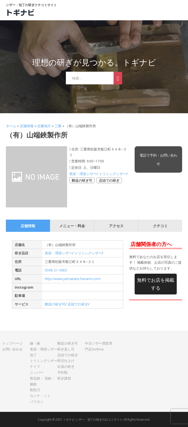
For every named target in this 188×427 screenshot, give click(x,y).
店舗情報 (27, 126)
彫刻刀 (35, 389)
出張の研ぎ (65, 366)
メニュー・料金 (72, 225)
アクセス (116, 225)
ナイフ (35, 366)
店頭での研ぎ (109, 180)
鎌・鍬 (35, 343)
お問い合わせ (12, 349)
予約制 (62, 372)
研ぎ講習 (64, 378)
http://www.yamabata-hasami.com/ (73, 278)
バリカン (37, 401)
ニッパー (37, 372)
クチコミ (160, 225)
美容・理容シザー (83, 173)
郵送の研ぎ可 (82, 180)
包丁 (33, 355)
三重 (58, 126)
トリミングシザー (112, 173)
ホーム (11, 126)
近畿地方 (44, 126)
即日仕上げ (65, 360)
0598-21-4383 (56, 270)
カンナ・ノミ (40, 395)
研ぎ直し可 (65, 349)
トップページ (12, 343)
